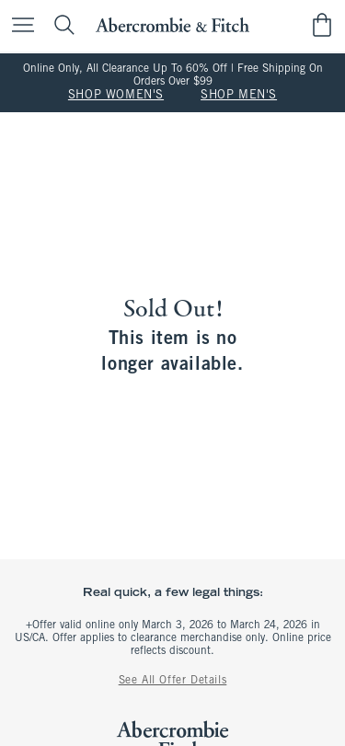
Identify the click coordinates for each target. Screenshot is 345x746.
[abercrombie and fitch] (172, 25)
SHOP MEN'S (239, 95)
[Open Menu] (18, 26)
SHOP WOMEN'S (116, 95)
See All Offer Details (173, 680)
